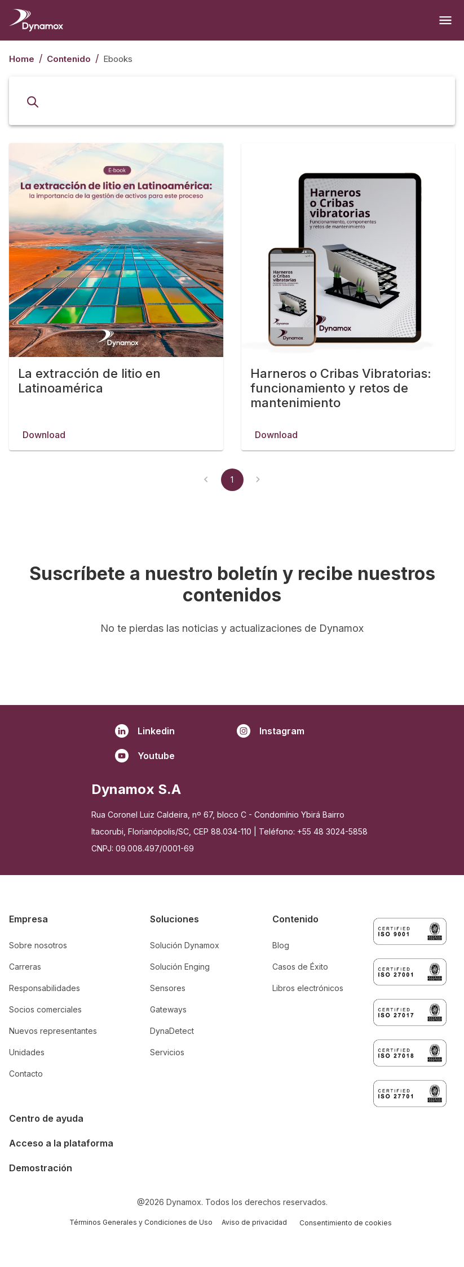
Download (44, 450)
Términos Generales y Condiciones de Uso (141, 1222)
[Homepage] (36, 20)
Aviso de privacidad (254, 1222)
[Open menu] (445, 20)
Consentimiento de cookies (345, 1223)
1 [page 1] (232, 527)
